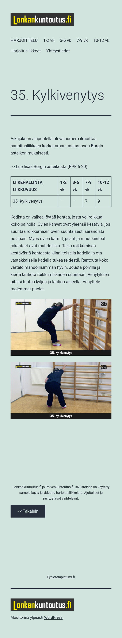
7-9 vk (82, 40)
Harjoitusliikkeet (26, 50)
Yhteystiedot (58, 50)
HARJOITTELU (24, 40)
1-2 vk (48, 40)
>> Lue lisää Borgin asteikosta (38, 166)
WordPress (53, 617)
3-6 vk (65, 40)
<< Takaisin (28, 511)
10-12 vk (101, 40)
